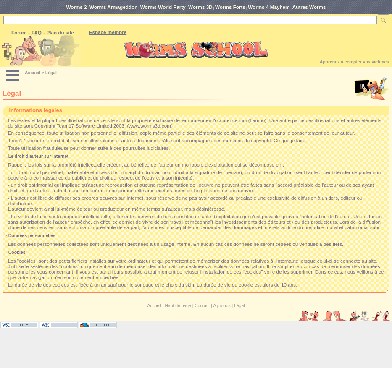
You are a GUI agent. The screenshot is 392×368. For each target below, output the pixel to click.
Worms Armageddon (113, 7)
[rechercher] (189, 20)
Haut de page (178, 305)
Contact (202, 305)
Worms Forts (230, 7)
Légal (239, 305)
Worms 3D (200, 7)
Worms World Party (163, 7)
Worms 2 (76, 7)
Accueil (32, 72)
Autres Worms (309, 7)
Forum (18, 32)
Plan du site (60, 32)
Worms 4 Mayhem (268, 7)
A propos (222, 305)
